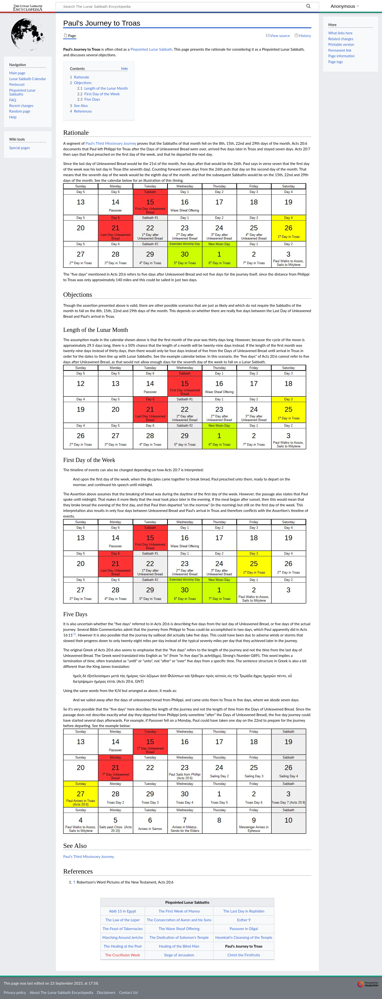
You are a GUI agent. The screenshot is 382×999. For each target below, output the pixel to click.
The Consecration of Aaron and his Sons (179, 920)
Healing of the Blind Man (179, 946)
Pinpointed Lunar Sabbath (151, 49)
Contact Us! (128, 992)
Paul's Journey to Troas (243, 946)
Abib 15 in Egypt (122, 911)
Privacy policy (15, 992)
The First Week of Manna (179, 911)
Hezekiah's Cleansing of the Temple (243, 937)
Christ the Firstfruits (244, 955)
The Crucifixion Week (122, 955)
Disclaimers (106, 992)
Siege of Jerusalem (179, 955)
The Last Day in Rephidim (243, 911)
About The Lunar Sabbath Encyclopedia (61, 992)
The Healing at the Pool (123, 946)
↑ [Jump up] (74, 882)
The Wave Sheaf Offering (179, 928)
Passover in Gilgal (244, 928)
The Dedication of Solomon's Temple (179, 937)
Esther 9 (243, 920)
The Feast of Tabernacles (123, 928)
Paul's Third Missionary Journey (111, 143)
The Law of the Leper (122, 920)
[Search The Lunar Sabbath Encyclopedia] (187, 6)
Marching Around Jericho (122, 937)
